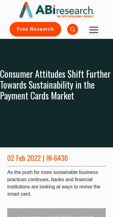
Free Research (35, 29)
